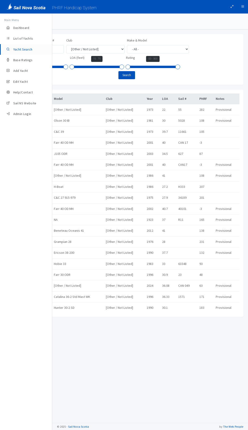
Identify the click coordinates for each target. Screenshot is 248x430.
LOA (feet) (124, 57)
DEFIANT (69, 158)
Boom (68, 126)
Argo (67, 109)
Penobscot (71, 270)
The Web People (233, 426)
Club (116, 40)
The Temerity (73, 367)
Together (70, 383)
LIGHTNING (71, 222)
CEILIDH (69, 142)
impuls (68, 206)
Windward (71, 399)
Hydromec (71, 190)
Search (150, 75)
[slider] (62, 67)
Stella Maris (72, 335)
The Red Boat (73, 351)
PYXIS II (69, 302)
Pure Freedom (74, 286)
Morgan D (70, 238)
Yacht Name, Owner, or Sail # (81, 40)
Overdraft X (72, 254)
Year (64, 57)
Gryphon (70, 174)
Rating (177, 57)
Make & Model (184, 40)
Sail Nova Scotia (78, 426)
